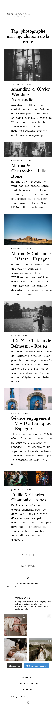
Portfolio (28, 678)
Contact (28, 690)
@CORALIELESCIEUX (28, 580)
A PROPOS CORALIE (28, 684)
